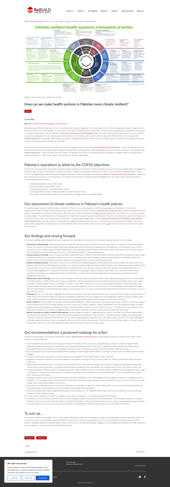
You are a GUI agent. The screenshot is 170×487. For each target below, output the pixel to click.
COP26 (103, 177)
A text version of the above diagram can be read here (47, 123)
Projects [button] (114, 11)
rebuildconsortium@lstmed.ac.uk (74, 464)
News (28, 111)
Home (26, 21)
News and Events (127, 11)
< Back (26, 446)
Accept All (42, 478)
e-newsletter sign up (139, 465)
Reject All (28, 478)
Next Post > (141, 452)
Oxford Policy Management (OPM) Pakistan (76, 133)
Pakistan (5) (41, 438)
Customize (14, 478)
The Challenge (92, 11)
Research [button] (104, 11)
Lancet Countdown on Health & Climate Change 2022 (114, 174)
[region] (28, 471)
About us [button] (70, 11)
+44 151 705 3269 (70, 462)
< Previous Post (30, 452)
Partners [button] (80, 11)
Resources (140, 11)
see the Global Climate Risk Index (107, 147)
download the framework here (109, 210)
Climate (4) (29, 438)
